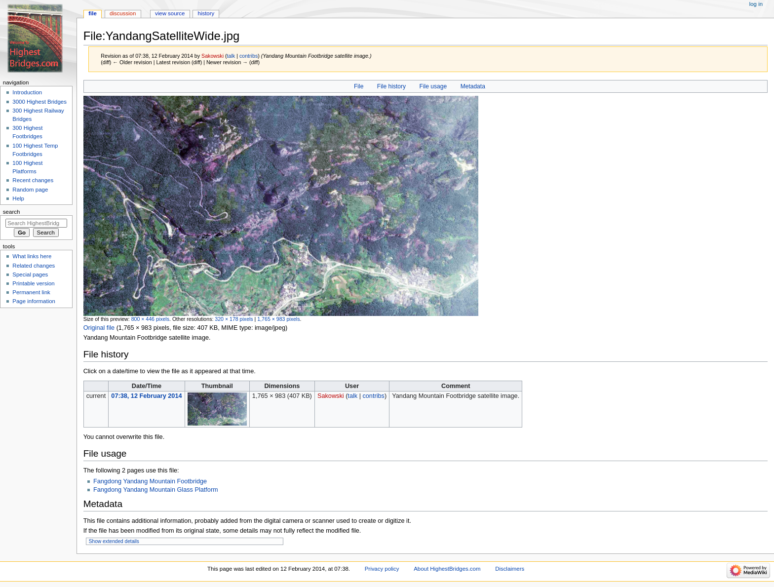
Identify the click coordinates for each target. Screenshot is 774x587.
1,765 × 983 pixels (278, 319)
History (206, 13)
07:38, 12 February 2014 (146, 395)
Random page (30, 190)
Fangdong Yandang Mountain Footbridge (150, 481)
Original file (99, 327)
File (358, 86)
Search (11, 212)
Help (18, 198)
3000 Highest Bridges (39, 102)
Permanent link (31, 292)
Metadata (473, 86)
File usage (433, 86)
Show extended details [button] (114, 541)
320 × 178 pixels (234, 319)
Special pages (30, 274)
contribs (248, 56)
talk (231, 56)
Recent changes (32, 180)
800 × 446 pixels (150, 319)
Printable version (33, 283)
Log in (756, 4)
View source (170, 13)
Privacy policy (382, 569)
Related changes (33, 266)
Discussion (123, 13)
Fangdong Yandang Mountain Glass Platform (155, 489)
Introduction (27, 92)
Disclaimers (509, 569)
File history (391, 86)
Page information (33, 301)
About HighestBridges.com (447, 569)
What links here (31, 256)
